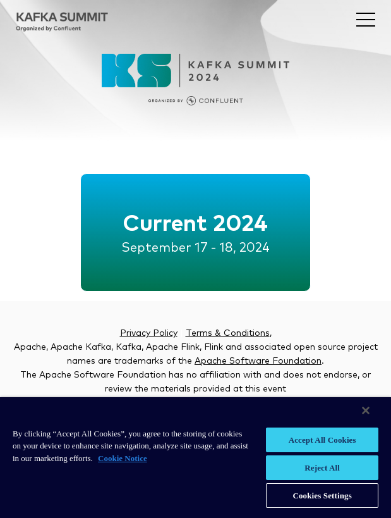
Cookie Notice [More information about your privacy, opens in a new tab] (122, 458)
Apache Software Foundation (258, 361)
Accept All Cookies (322, 440)
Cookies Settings (321, 495)
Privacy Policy (148, 333)
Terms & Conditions (228, 333)
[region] (195, 457)
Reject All (322, 467)
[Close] (366, 410)
